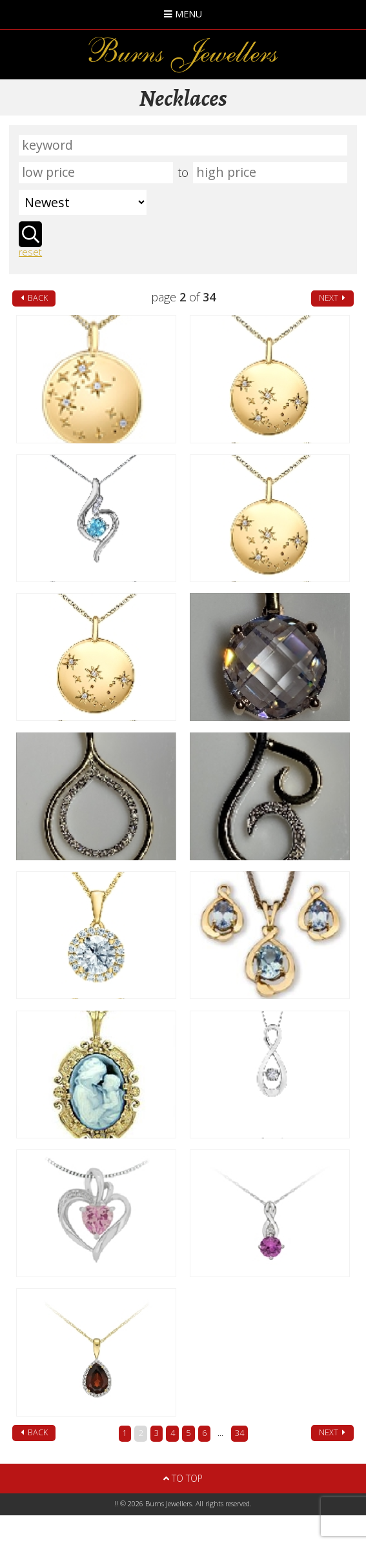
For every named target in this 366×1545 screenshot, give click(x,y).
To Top (183, 1478)
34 (239, 1433)
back (34, 297)
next (332, 297)
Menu (183, 14)
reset (30, 252)
